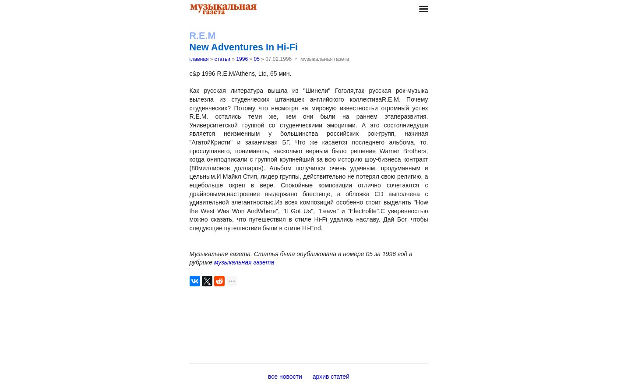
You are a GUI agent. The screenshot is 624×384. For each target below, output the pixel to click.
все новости (285, 376)
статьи (222, 59)
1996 (242, 59)
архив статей (331, 376)
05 (256, 59)
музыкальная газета (244, 262)
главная (199, 59)
